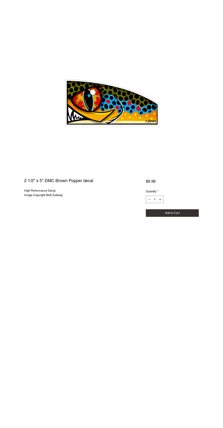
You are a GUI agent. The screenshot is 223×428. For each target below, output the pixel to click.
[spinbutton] (154, 199)
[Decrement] (149, 199)
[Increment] (160, 199)
